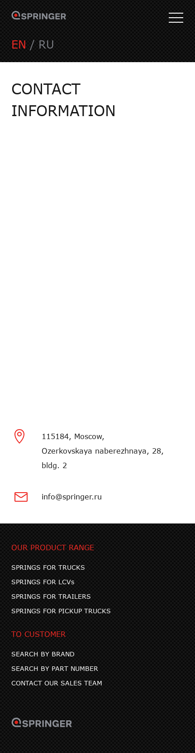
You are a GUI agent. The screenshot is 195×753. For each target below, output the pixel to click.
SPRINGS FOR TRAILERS (51, 596)
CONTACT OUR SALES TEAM (56, 683)
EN (18, 44)
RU (46, 44)
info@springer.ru (72, 496)
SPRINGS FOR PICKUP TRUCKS (61, 611)
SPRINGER (39, 18)
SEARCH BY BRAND (43, 654)
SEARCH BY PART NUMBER (54, 668)
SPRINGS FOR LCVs (42, 582)
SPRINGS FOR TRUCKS (48, 567)
